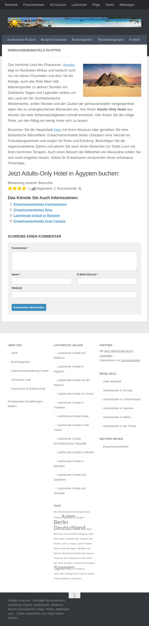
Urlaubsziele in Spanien (118, 408)
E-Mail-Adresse (88, 274)
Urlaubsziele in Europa (117, 390)
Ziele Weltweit (112, 381)
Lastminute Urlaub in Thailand (69, 405)
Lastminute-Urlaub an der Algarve (72, 382)
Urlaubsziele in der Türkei (119, 426)
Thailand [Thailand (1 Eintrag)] (83, 573)
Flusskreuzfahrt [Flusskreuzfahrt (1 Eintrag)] (70, 534)
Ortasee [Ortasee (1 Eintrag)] (90, 553)
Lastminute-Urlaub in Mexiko (75, 452)
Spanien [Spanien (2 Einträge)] (64, 567)
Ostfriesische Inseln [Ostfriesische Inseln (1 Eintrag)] (77, 558)
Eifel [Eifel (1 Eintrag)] (56, 534)
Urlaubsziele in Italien (117, 417)
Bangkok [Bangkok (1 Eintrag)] (80, 517)
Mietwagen (127, 4)
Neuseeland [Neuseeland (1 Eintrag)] (67, 553)
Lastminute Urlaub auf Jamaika (70, 491)
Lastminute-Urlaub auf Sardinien (70, 477)
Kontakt (134, 39)
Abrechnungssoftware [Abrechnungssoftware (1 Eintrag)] (80, 512)
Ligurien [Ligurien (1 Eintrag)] (80, 543)
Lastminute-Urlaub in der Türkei (71, 427)
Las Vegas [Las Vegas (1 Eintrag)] (71, 543)
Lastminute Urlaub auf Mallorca (70, 355)
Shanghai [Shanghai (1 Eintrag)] (90, 563)
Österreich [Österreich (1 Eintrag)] (76, 578)
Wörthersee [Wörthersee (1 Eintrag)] (66, 578)
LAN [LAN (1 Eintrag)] (64, 543)
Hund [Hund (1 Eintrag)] (56, 539)
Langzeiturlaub (130, 360)
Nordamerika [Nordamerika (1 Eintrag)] (80, 553)
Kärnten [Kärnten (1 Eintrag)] (57, 543)
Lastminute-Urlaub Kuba (73, 416)
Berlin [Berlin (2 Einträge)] (61, 522)
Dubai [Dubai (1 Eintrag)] (89, 529)
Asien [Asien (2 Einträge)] (68, 516)
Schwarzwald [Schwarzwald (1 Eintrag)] (79, 563)
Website (17, 288)
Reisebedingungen (111, 39)
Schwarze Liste (21, 379)
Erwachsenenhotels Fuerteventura (42, 204)
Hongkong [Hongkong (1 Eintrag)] (83, 534)
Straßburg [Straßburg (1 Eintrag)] (79, 569)
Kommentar (20, 248)
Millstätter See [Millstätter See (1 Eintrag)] (83, 548)
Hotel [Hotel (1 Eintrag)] (90, 534)
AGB (14, 353)
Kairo (58, 130)
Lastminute (79, 4)
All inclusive (58, 4)
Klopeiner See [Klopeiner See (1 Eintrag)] (86, 539)
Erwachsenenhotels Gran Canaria (41, 221)
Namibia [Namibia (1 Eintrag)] (57, 553)
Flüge (96, 4)
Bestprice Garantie (54, 39)
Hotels (109, 4)
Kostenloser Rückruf (22, 39)
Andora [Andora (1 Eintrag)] (57, 517)
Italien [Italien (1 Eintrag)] (62, 539)
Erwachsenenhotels (115, 446)
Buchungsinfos (82, 39)
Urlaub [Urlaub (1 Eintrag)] (57, 578)
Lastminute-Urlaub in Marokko (69, 463)
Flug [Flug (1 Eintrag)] (61, 534)
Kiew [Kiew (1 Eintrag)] (77, 539)
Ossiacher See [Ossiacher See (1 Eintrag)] (60, 558)
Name (16, 274)
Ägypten (69, 65)
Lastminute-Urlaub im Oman (75, 393)
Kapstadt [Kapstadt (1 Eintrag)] (70, 539)
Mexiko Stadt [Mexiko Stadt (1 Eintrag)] (60, 548)
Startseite (11, 4)
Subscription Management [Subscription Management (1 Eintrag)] (66, 573)
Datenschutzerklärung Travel (29, 370)
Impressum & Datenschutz (28, 388)
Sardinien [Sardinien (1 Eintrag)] (68, 563)
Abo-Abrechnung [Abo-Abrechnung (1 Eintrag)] (61, 512)
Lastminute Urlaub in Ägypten (38, 215)
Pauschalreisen (33, 4)
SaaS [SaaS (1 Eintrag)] (60, 563)
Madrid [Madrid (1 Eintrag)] (88, 543)
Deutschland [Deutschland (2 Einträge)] (69, 528)
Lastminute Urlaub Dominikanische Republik (70, 441)
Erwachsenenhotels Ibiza (34, 210)
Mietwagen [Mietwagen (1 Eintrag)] (71, 548)
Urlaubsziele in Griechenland (121, 399)
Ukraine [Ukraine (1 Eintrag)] (90, 573)
